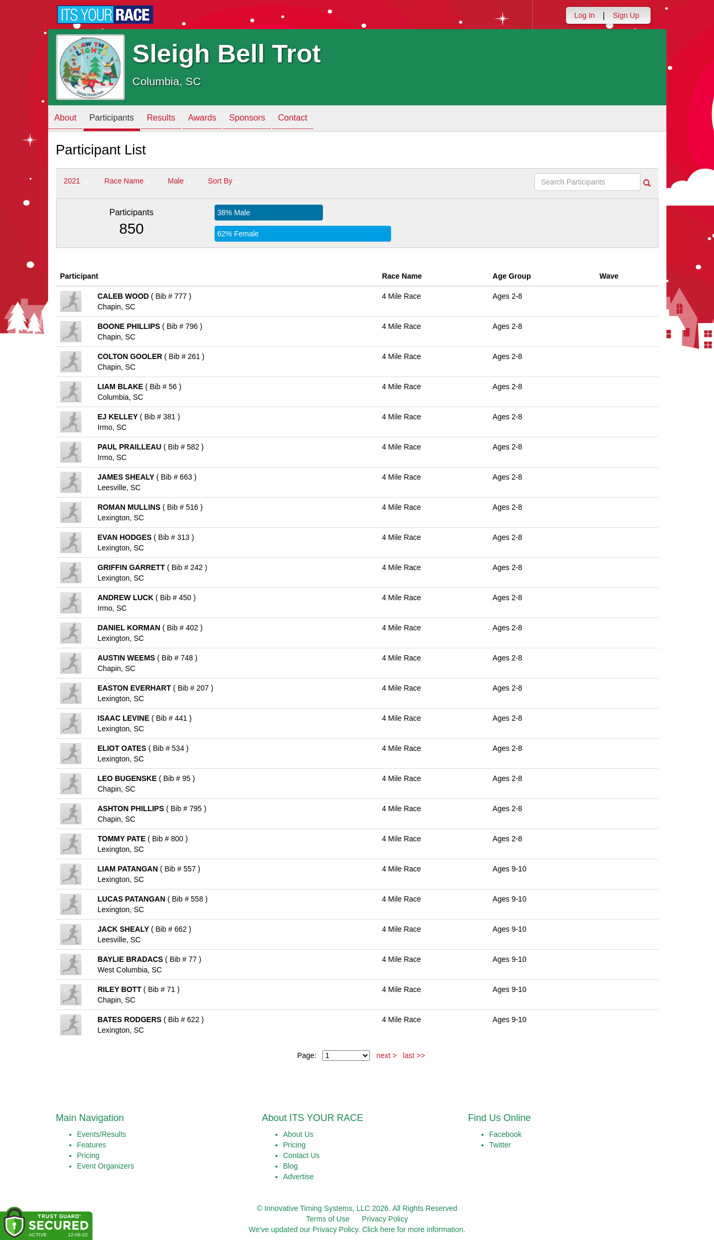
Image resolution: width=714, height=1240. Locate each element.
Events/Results (101, 1134)
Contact (322, 119)
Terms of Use (327, 1219)
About (68, 119)
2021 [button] (76, 181)
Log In (584, 15)
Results (174, 119)
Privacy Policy (385, 1219)
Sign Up (626, 15)
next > (386, 1055)
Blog (290, 1166)
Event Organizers (105, 1166)
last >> (414, 1055)
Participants (119, 119)
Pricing (88, 1155)
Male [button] (179, 181)
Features (91, 1145)
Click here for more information (412, 1229)
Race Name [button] (128, 181)
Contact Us (301, 1155)
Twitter (500, 1145)
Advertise (298, 1176)
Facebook (505, 1134)
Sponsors (271, 119)
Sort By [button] (224, 181)
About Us (298, 1134)
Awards (221, 119)
